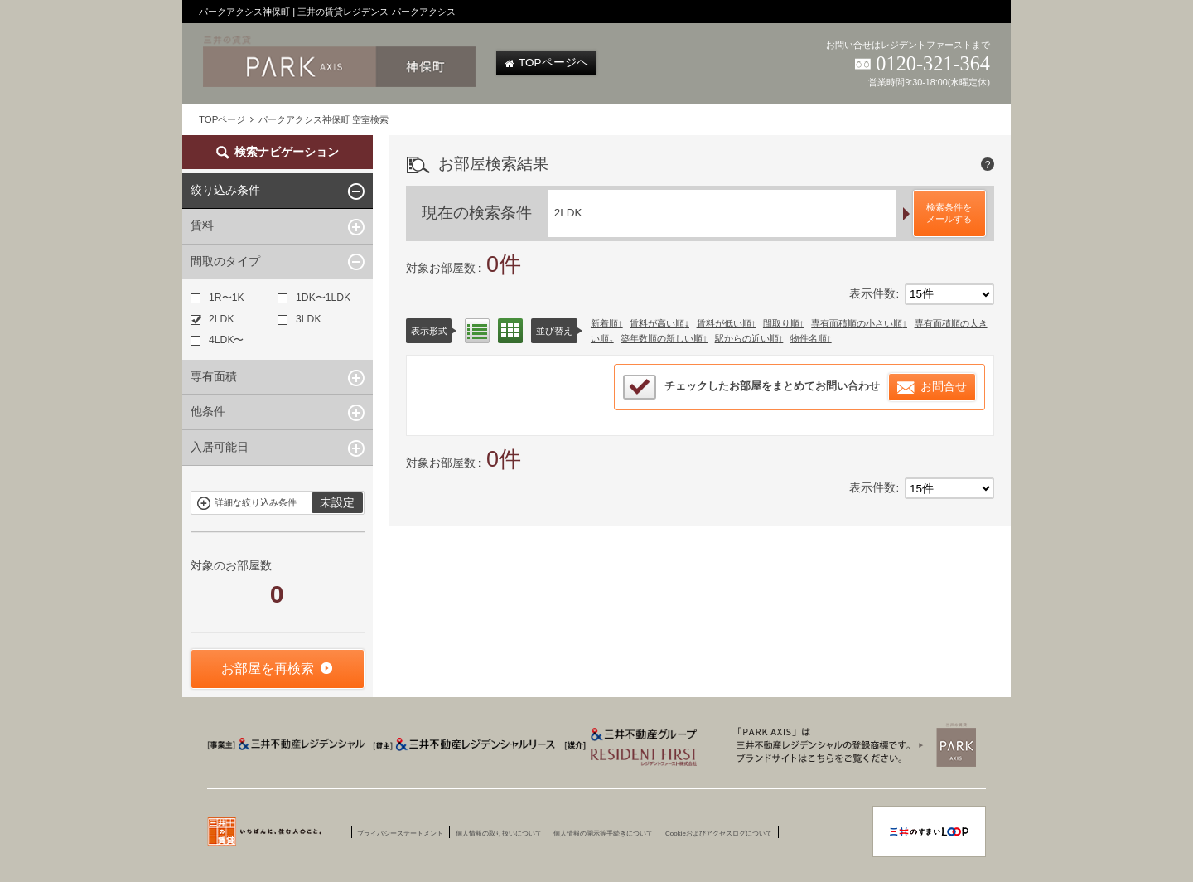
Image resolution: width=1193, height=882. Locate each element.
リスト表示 (477, 330)
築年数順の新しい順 (662, 338)
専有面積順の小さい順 (856, 323)
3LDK (299, 319)
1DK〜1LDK (314, 297)
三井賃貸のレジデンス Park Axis (851, 744)
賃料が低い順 (724, 323)
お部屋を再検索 (267, 669)
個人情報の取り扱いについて (499, 834)
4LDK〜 (217, 340)
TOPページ (222, 119)
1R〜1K (217, 297)
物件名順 (808, 338)
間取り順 (781, 323)
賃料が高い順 (657, 323)
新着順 (604, 323)
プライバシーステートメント (400, 834)
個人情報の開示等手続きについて (603, 834)
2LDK (212, 319)
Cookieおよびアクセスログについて (718, 834)
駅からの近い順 (747, 338)
